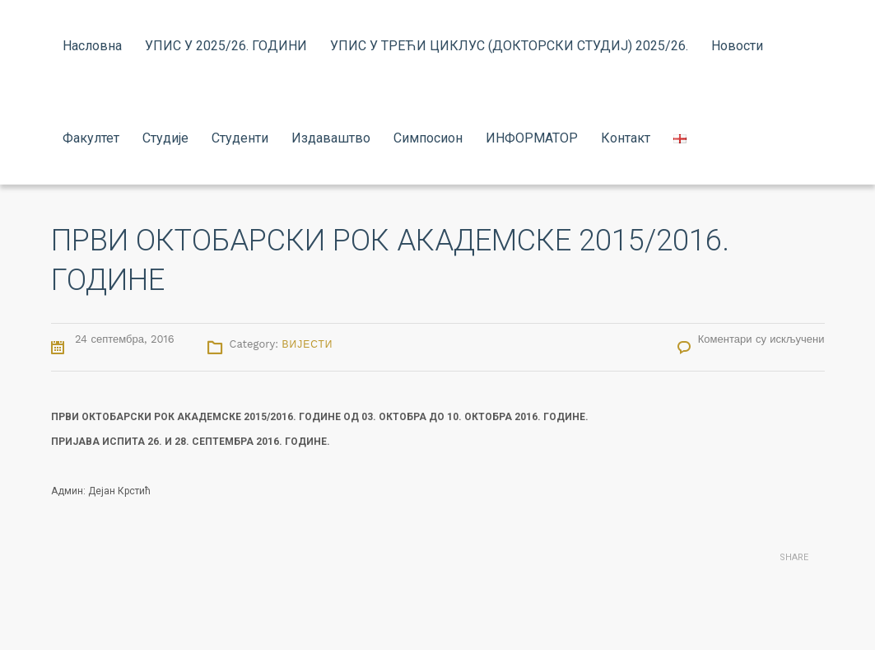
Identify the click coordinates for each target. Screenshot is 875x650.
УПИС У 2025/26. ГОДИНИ (226, 46)
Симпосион (428, 138)
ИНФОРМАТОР (532, 138)
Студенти (240, 138)
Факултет (91, 138)
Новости (737, 46)
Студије (165, 138)
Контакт (625, 138)
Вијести (307, 344)
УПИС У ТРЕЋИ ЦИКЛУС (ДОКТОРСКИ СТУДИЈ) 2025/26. (509, 46)
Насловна (92, 46)
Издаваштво (330, 138)
